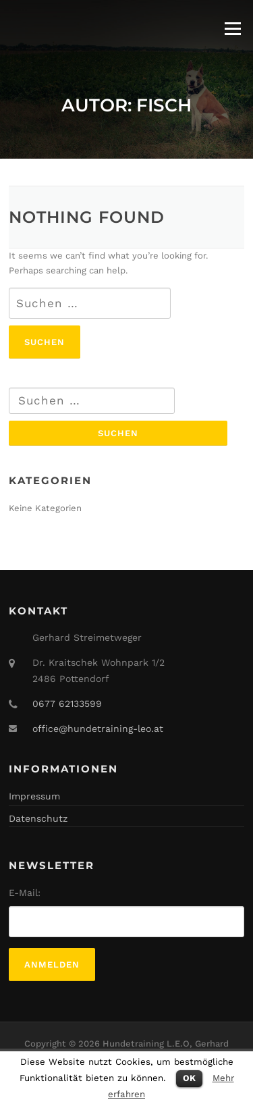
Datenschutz (38, 818)
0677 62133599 (67, 703)
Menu (232, 29)
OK (189, 1078)
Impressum (34, 796)
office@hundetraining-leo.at (97, 728)
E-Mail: (24, 892)
